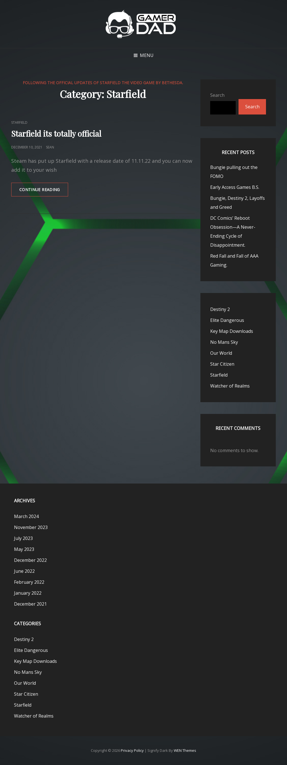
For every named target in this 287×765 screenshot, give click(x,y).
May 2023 (24, 549)
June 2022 (24, 571)
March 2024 (26, 516)
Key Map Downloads (231, 331)
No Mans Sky (224, 342)
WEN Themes (185, 750)
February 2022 (29, 582)
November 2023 (31, 527)
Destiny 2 (220, 309)
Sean (50, 147)
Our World (221, 353)
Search (217, 95)
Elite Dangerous (227, 320)
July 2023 (23, 538)
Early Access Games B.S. (234, 187)
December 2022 (30, 560)
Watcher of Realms (230, 386)
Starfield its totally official (56, 133)
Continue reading (43, 191)
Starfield (19, 122)
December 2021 (30, 604)
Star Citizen (222, 364)
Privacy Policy (132, 750)
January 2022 (27, 593)
